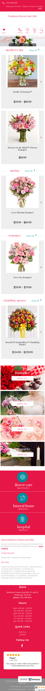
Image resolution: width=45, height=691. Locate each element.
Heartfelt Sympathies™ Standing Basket (22, 343)
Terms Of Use (16, 686)
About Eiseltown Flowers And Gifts (17, 539)
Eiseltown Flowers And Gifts (22, 16)
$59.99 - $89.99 (22, 101)
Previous (3, 82)
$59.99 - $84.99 (22, 222)
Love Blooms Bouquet (22, 212)
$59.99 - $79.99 (22, 287)
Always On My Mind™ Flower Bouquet (22, 148)
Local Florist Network (18, 689)
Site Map (31, 689)
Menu (4, 33)
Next (41, 82)
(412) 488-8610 (12, 3)
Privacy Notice (29, 686)
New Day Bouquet (23, 277)
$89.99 (22, 157)
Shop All (33, 50)
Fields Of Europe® (22, 92)
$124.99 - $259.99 (22, 352)
